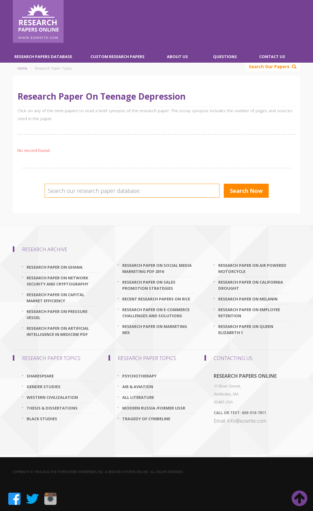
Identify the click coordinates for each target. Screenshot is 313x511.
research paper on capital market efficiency (55, 297)
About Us (177, 56)
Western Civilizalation (52, 397)
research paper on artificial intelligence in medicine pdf (58, 331)
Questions (225, 56)
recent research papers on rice (156, 299)
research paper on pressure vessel (57, 314)
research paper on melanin (248, 299)
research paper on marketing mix (154, 329)
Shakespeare (40, 376)
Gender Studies (44, 386)
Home (22, 68)
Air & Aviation (137, 386)
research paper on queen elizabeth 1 (245, 329)
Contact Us (272, 56)
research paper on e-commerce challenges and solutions (156, 312)
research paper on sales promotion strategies (148, 285)
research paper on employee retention (249, 312)
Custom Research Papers (117, 56)
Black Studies (42, 418)
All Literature (138, 397)
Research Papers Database (43, 56)
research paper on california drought (250, 285)
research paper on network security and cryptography (57, 281)
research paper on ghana (55, 267)
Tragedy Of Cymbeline (146, 418)
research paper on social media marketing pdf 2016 (157, 268)
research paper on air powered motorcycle (252, 268)
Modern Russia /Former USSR (153, 408)
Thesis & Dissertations (52, 408)
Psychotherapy (139, 376)
